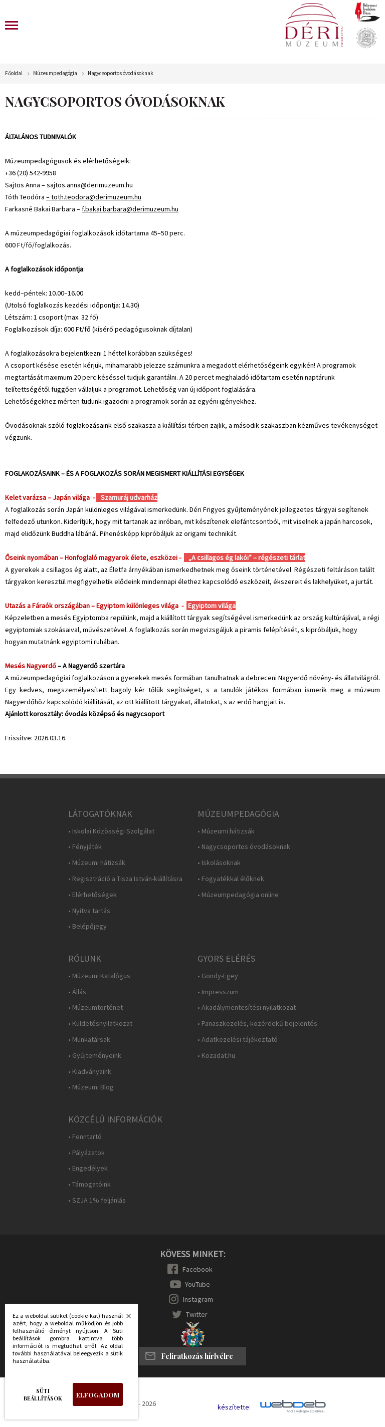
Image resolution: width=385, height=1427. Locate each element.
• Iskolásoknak (219, 863)
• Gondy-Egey (218, 976)
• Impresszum (218, 992)
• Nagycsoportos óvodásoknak (244, 846)
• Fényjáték (85, 846)
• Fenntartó (85, 1136)
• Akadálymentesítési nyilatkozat (247, 1007)
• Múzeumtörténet (95, 1007)
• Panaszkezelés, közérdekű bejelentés (257, 1023)
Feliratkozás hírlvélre (197, 1356)
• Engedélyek (88, 1168)
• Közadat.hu (216, 1055)
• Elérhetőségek (92, 895)
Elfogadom (97, 1394)
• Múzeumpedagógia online (238, 895)
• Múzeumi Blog (91, 1087)
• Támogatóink (89, 1184)
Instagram (198, 1299)
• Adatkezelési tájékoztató (238, 1039)
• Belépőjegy (87, 926)
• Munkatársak (89, 1039)
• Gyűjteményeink (94, 1055)
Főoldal (14, 73)
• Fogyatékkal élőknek (231, 879)
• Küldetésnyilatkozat (100, 1023)
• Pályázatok (86, 1153)
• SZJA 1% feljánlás (97, 1200)
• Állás (77, 992)
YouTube (197, 1284)
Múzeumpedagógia (55, 73)
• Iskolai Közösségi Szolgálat (111, 831)
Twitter (197, 1314)
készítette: (234, 1407)
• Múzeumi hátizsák (96, 863)
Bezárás (123, 1319)
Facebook (197, 1269)
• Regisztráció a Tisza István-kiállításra (125, 879)
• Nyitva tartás (89, 911)
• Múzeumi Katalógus (99, 976)
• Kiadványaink (89, 1071)
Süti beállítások (43, 1394)
